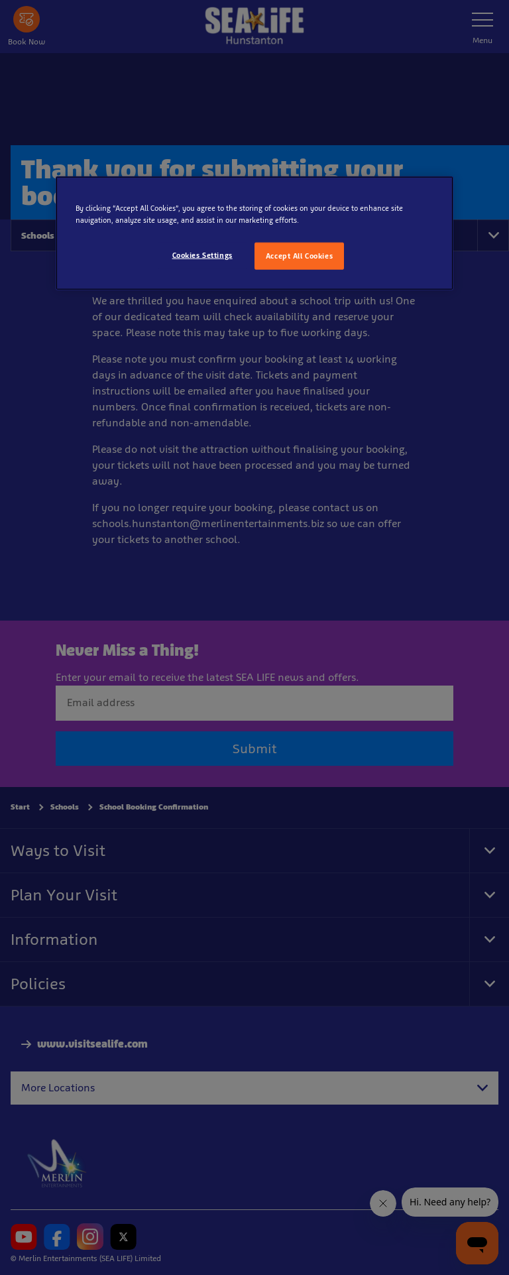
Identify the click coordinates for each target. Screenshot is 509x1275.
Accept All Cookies (299, 255)
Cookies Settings (202, 254)
